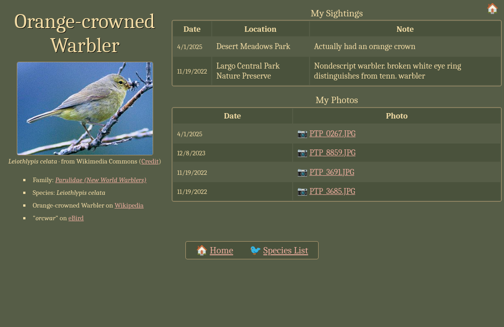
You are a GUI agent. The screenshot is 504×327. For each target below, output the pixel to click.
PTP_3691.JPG (331, 172)
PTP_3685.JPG (332, 191)
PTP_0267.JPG (332, 134)
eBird (76, 218)
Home (221, 250)
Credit (150, 161)
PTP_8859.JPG (332, 153)
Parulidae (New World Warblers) (101, 180)
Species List (285, 250)
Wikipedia (129, 205)
